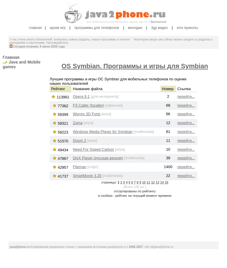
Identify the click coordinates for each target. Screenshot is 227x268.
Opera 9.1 (81, 96)
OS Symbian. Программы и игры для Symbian (134, 66)
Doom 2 (79, 140)
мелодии (135, 28)
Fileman (79, 167)
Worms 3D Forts (86, 114)
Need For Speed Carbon (93, 149)
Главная (11, 57)
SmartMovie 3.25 (87, 175)
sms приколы (188, 28)
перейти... (186, 96)
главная (35, 28)
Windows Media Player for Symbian (102, 131)
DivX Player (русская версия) (98, 158)
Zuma (77, 123)
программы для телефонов (96, 28)
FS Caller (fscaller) (88, 105)
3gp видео (159, 28)
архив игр (57, 28)
